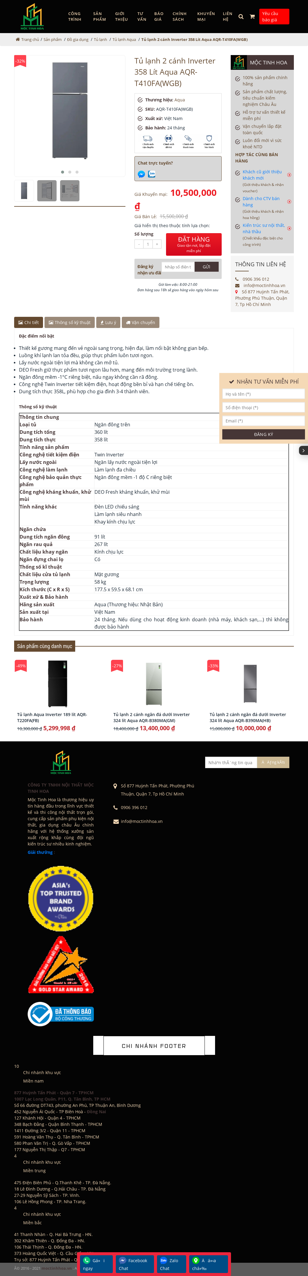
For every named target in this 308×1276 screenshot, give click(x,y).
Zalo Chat (169, 1264)
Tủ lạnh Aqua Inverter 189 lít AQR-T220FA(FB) (52, 717)
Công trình (75, 16)
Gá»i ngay (94, 1264)
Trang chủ (30, 39)
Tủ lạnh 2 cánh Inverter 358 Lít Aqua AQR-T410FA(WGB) (194, 39)
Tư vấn (141, 16)
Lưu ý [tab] (108, 322)
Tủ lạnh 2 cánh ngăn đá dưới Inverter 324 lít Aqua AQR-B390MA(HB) (248, 717)
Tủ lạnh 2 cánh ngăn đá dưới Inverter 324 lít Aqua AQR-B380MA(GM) (151, 717)
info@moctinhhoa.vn (260, 285)
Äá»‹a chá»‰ (204, 1264)
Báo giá (159, 16)
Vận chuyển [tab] (140, 322)
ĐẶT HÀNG (194, 244)
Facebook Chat (133, 1264)
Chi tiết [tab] (28, 322)
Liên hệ (228, 16)
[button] (62, 172)
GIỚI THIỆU (121, 16)
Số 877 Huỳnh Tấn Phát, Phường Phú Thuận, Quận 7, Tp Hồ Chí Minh (262, 298)
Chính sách (180, 16)
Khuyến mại (206, 16)
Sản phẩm (99, 16)
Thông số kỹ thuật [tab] (70, 322)
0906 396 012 (252, 279)
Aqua (179, 100)
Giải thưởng (40, 852)
